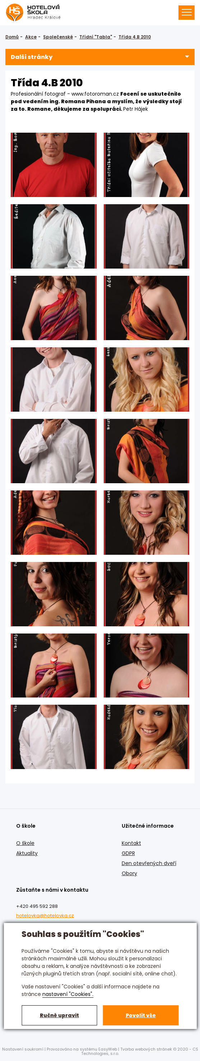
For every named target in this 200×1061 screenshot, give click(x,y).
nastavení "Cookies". (67, 994)
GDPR (128, 853)
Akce (31, 37)
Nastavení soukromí (22, 1049)
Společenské (58, 37)
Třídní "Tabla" (95, 37)
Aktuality (27, 853)
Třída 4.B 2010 (134, 37)
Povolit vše (141, 1015)
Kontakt (131, 843)
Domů (12, 37)
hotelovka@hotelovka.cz (45, 915)
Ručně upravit (59, 1015)
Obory (129, 873)
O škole (25, 843)
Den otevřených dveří (149, 863)
